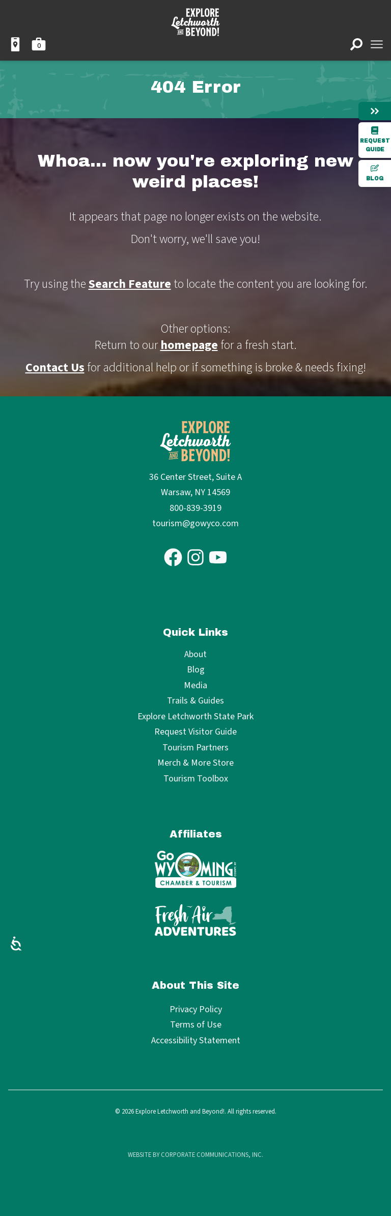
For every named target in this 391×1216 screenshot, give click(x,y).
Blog (374, 172)
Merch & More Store (195, 763)
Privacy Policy (196, 1009)
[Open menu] (377, 44)
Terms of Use (195, 1024)
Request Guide (375, 139)
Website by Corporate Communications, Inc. (195, 1154)
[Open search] (356, 44)
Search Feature (130, 284)
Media (195, 686)
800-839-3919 (195, 508)
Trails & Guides (195, 701)
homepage (189, 345)
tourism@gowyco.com (195, 523)
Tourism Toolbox (195, 779)
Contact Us (55, 367)
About (195, 655)
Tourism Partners (195, 748)
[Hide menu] (374, 111)
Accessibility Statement (195, 1040)
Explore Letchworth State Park (195, 717)
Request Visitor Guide (195, 732)
